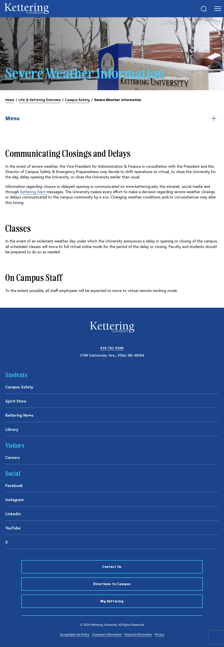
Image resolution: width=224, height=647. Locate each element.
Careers (12, 457)
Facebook (14, 485)
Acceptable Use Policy (74, 634)
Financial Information (138, 634)
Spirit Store (15, 401)
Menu (112, 118)
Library (11, 429)
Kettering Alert (33, 191)
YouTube (13, 528)
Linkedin (13, 513)
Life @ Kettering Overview (40, 100)
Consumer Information (107, 634)
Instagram (14, 499)
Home (9, 100)
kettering (26, 8)
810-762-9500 (111, 348)
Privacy (159, 634)
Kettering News (19, 415)
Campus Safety (77, 100)
